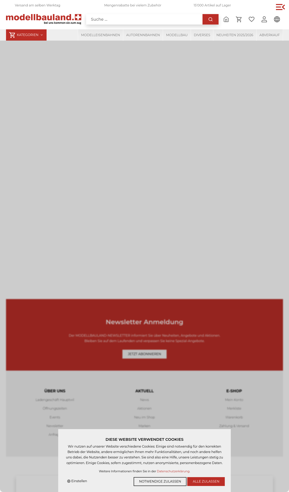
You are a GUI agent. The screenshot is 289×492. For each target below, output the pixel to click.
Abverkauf (269, 35)
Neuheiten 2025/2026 (234, 35)
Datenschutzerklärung (173, 471)
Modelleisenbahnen (100, 35)
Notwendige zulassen (160, 481)
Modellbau (176, 35)
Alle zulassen (206, 481)
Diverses (202, 35)
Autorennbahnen (143, 35)
